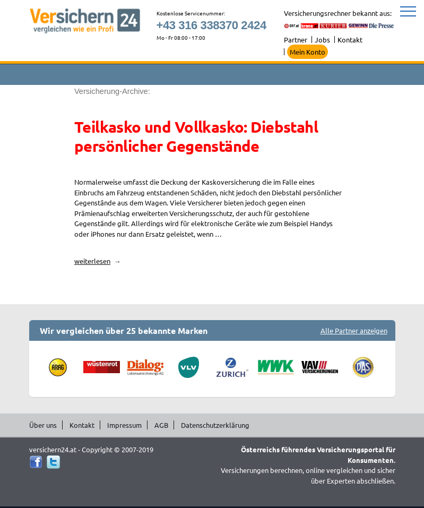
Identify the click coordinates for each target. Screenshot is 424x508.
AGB (161, 424)
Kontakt (350, 39)
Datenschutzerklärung (215, 424)
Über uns (43, 424)
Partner (295, 39)
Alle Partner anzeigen (354, 330)
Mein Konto (307, 51)
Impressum (124, 424)
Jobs (322, 39)
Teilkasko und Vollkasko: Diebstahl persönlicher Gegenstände (196, 136)
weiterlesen (96, 260)
